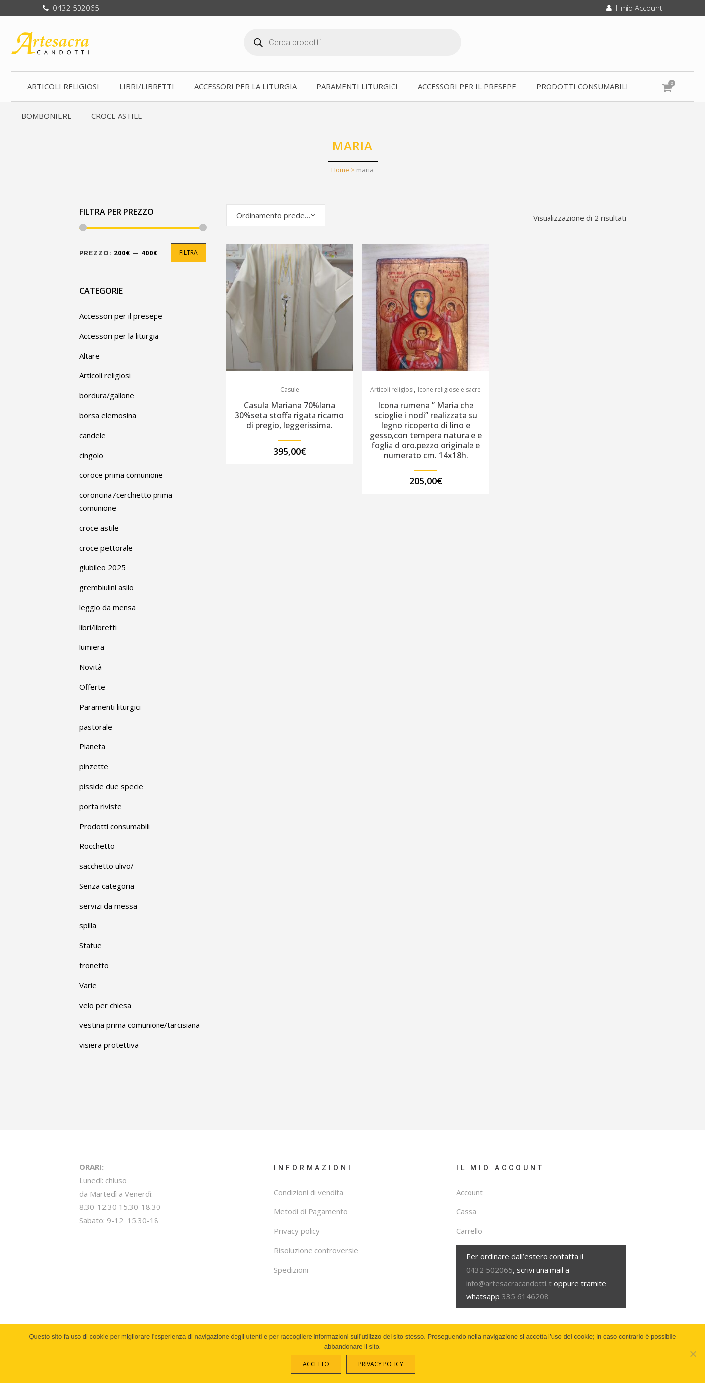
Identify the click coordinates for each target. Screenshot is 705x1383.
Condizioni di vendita (308, 1192)
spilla (87, 925)
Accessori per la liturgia (118, 336)
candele (92, 435)
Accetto (318, 1366)
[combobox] (275, 215)
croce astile (99, 528)
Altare (89, 356)
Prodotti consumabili (114, 826)
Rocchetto (97, 846)
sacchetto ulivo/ (106, 866)
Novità (90, 667)
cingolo (91, 455)
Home (340, 169)
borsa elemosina (107, 415)
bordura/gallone (106, 395)
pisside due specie (111, 786)
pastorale (95, 727)
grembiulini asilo (106, 587)
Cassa (466, 1211)
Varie (88, 985)
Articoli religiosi (105, 375)
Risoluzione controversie (316, 1250)
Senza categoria (106, 886)
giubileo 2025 (102, 567)
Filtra (188, 252)
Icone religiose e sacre (449, 389)
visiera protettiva (109, 1045)
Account (469, 1192)
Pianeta (92, 746)
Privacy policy (297, 1231)
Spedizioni (291, 1270)
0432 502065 (71, 8)
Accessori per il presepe (120, 316)
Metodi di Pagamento (311, 1211)
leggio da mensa (107, 607)
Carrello (469, 1231)
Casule (289, 389)
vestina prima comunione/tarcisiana (139, 1025)
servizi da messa (108, 906)
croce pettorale (106, 548)
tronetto (94, 965)
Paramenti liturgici (110, 707)
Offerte (92, 687)
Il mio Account (634, 8)
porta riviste (100, 806)
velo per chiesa (105, 1005)
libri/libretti (98, 627)
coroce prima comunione (121, 475)
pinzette (93, 766)
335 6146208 (525, 1296)
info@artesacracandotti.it (509, 1283)
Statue (90, 945)
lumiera (91, 647)
